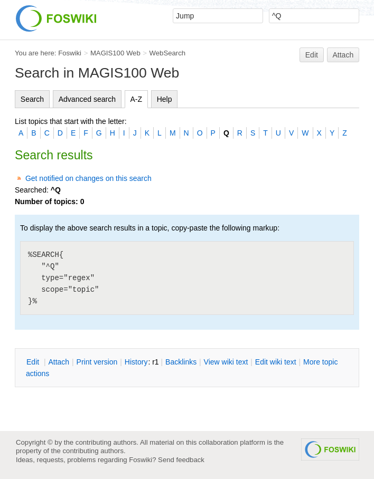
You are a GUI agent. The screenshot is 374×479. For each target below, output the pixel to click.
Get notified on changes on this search (88, 178)
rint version (97, 362)
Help (164, 99)
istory (136, 362)
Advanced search (87, 99)
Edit (311, 55)
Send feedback (181, 460)
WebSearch (167, 53)
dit (33, 362)
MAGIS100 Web (115, 53)
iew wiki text (226, 362)
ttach (58, 362)
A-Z (136, 99)
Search (32, 99)
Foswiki (69, 53)
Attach (343, 55)
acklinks (181, 362)
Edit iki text (275, 362)
